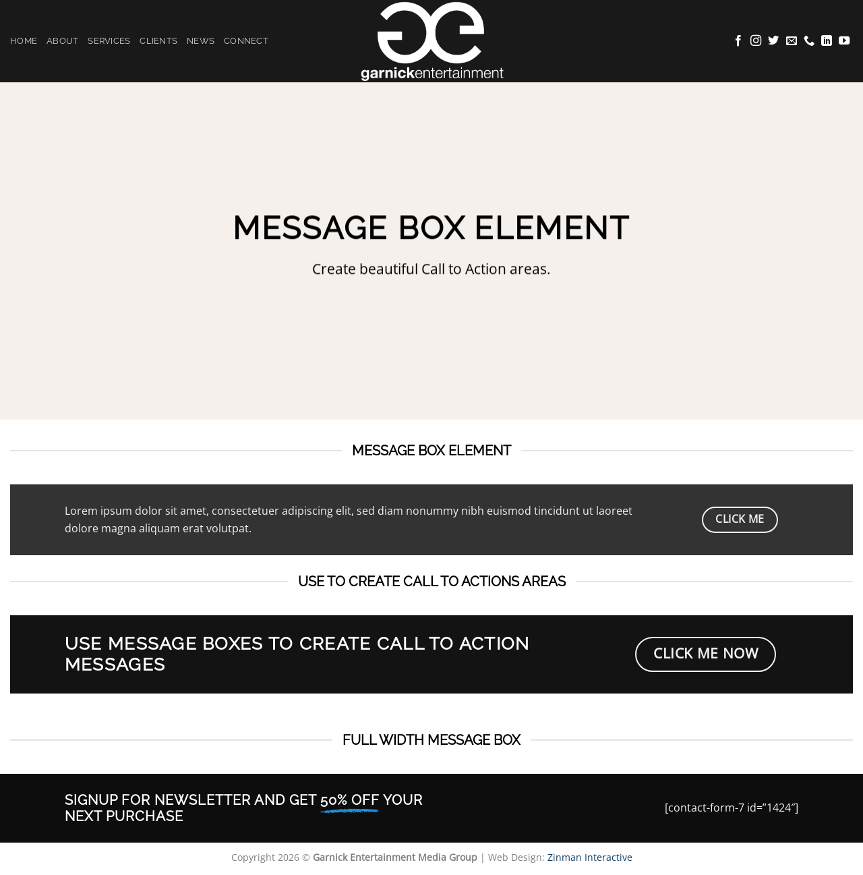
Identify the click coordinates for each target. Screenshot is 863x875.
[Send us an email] (791, 41)
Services (109, 41)
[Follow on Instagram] (755, 41)
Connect (246, 41)
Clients (158, 41)
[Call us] (809, 41)
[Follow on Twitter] (773, 41)
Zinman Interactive (589, 857)
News (200, 41)
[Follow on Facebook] (738, 41)
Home (23, 41)
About (62, 41)
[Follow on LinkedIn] (826, 41)
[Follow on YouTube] (844, 41)
